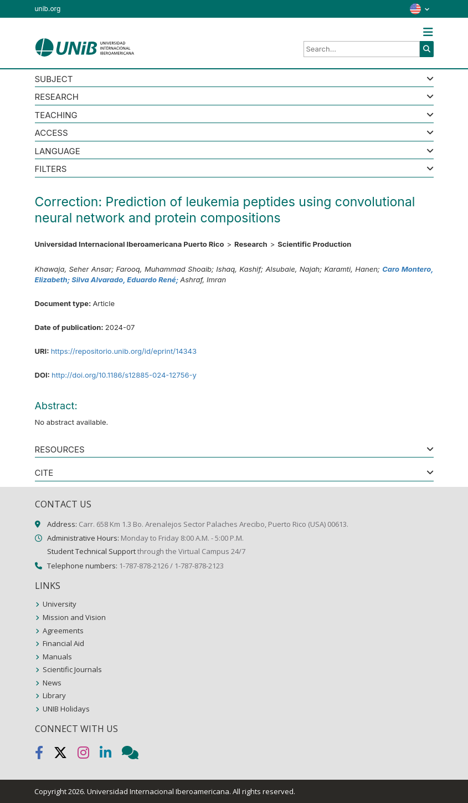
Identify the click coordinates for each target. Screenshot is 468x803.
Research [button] (57, 97)
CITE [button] (44, 473)
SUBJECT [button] (54, 79)
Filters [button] (51, 169)
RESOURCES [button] (60, 450)
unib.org (48, 8)
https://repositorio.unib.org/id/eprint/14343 (124, 351)
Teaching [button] (56, 115)
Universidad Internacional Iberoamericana (158, 791)
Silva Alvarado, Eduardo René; (125, 279)
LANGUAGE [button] (57, 151)
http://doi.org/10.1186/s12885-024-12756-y (124, 374)
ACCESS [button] (51, 133)
